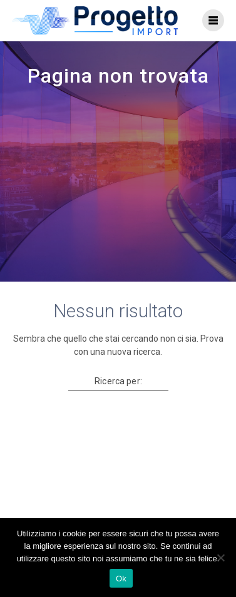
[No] (220, 557)
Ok (121, 578)
